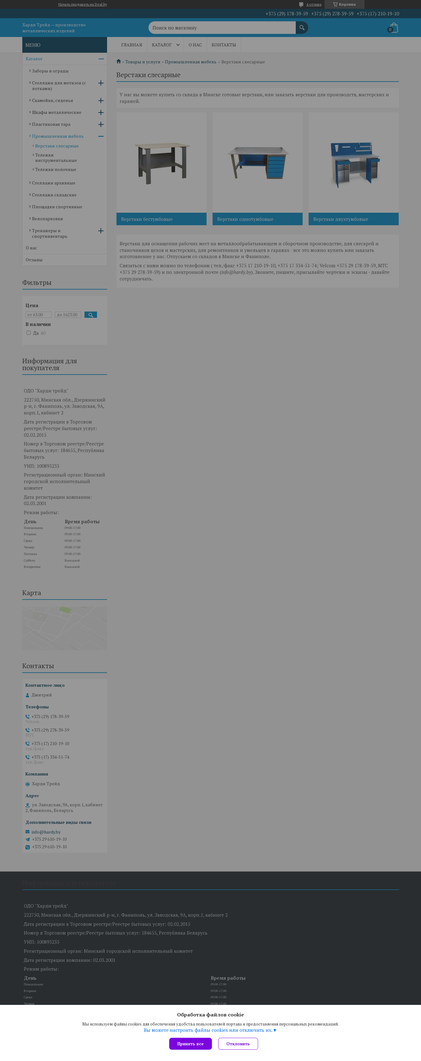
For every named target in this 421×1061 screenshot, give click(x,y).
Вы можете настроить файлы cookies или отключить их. (208, 1030)
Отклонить (238, 1044)
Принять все (190, 1044)
